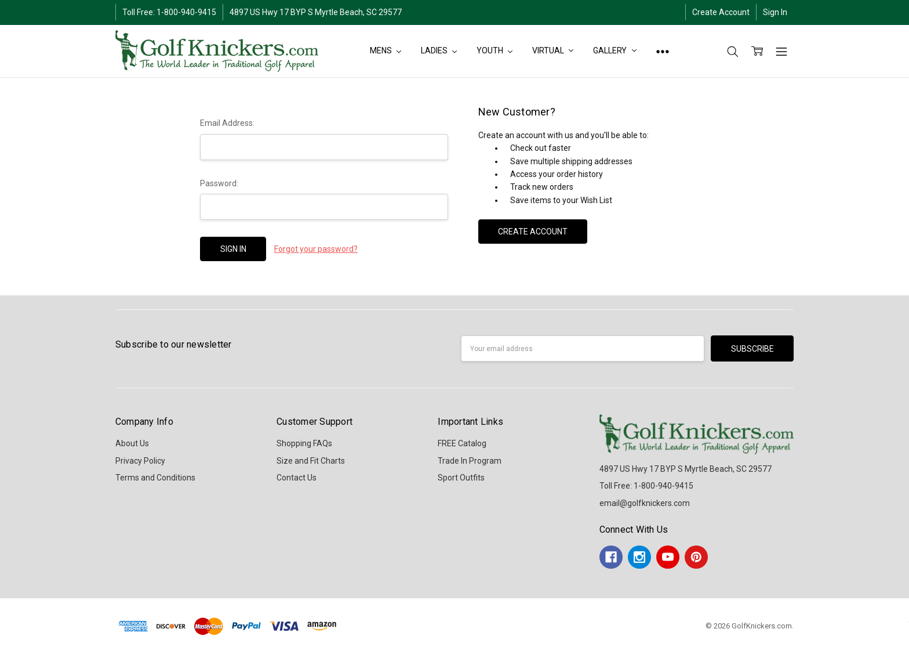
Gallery (615, 50)
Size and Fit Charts (311, 460)
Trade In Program (469, 460)
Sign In (775, 12)
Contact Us (297, 477)
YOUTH (494, 50)
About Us (132, 443)
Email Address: (227, 123)
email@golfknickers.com (644, 503)
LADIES (439, 50)
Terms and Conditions (155, 477)
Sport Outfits (461, 477)
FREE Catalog (462, 443)
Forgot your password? (316, 249)
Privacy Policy (140, 460)
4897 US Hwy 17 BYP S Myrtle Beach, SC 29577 (316, 12)
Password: (219, 183)
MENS (385, 50)
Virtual (552, 50)
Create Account (721, 12)
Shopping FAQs (304, 443)
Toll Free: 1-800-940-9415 (169, 12)
